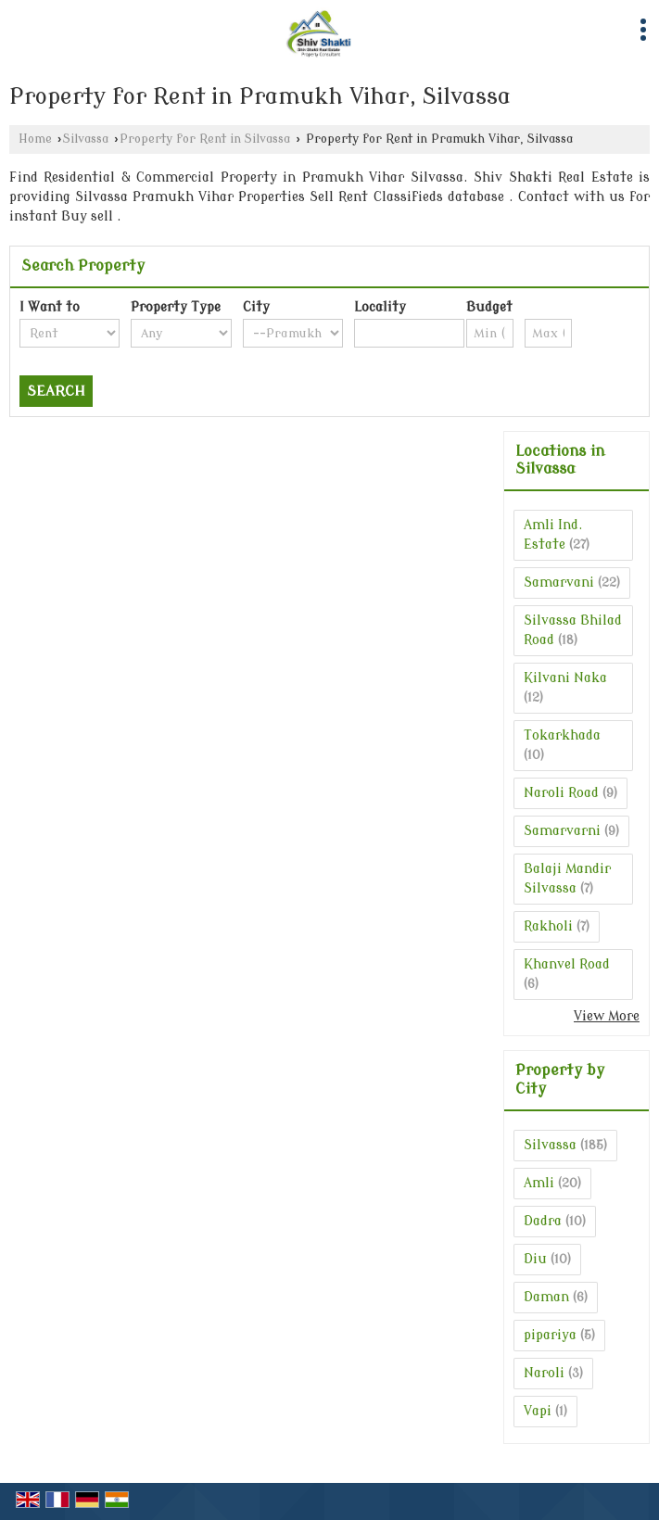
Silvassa (85, 139)
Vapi (537, 1411)
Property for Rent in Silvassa (205, 139)
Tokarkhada (562, 735)
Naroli (544, 1373)
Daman (546, 1297)
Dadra (543, 1221)
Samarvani (559, 582)
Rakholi (548, 926)
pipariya (550, 1335)
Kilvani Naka (565, 678)
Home (35, 139)
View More (607, 1016)
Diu (535, 1259)
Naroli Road (561, 793)
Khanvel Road (567, 964)
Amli (539, 1183)
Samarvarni (562, 831)
